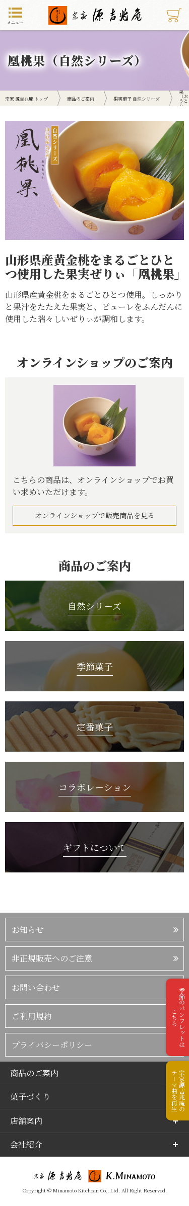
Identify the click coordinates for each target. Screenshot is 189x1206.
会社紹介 (26, 1144)
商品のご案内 (34, 1073)
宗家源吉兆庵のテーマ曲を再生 (178, 1091)
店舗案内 (26, 1121)
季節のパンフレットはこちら (178, 1017)
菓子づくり (30, 1096)
